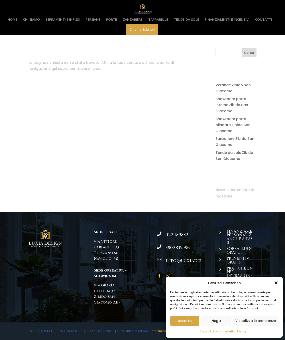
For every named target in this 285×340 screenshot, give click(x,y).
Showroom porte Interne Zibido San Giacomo (232, 104)
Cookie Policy (209, 331)
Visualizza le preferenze (255, 320)
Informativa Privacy (233, 331)
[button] (276, 283)
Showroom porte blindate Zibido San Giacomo (233, 124)
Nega (216, 320)
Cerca (249, 52)
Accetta (185, 320)
